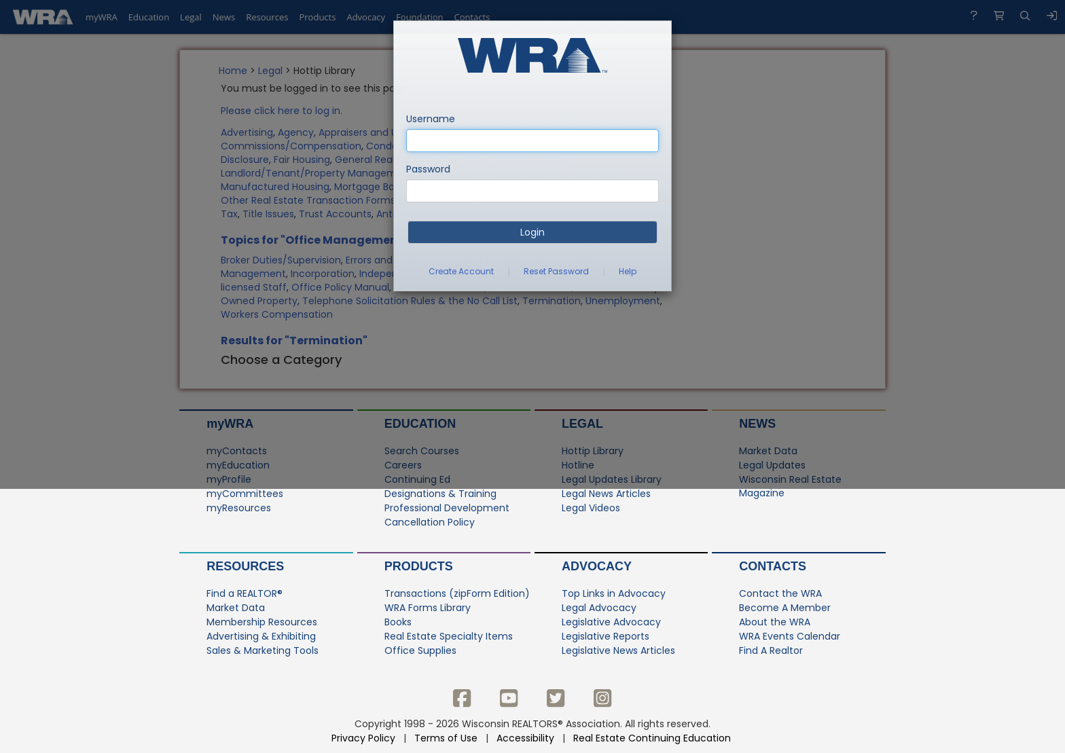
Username (430, 119)
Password (428, 169)
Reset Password (556, 271)
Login (532, 232)
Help (627, 271)
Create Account (461, 271)
